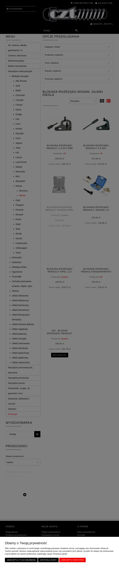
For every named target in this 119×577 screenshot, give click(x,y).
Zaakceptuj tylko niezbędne (21, 560)
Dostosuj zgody (48, 560)
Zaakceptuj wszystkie (72, 560)
